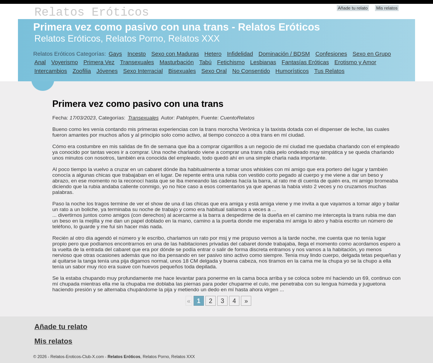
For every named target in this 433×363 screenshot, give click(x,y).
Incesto (137, 53)
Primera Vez (98, 62)
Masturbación (177, 62)
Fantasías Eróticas (305, 62)
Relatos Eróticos (91, 12)
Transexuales (137, 62)
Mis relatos (386, 8)
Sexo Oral (214, 71)
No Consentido (251, 71)
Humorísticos (292, 71)
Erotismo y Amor (355, 62)
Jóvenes (107, 71)
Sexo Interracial (143, 71)
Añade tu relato (353, 8)
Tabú (205, 62)
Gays (115, 53)
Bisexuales (182, 71)
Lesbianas (263, 62)
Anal (40, 62)
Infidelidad (240, 53)
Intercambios (50, 71)
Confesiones (331, 53)
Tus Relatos (329, 71)
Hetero (212, 53)
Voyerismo (64, 62)
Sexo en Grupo (371, 53)
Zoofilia (82, 71)
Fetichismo (231, 62)
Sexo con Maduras (175, 53)
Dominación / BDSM (284, 53)
